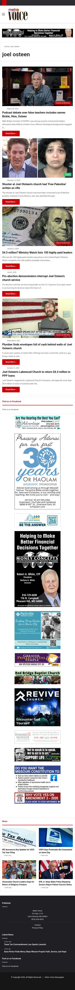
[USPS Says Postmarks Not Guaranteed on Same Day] (56, 837)
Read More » (11, 133)
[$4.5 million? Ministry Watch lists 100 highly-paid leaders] (37, 226)
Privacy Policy (37, 928)
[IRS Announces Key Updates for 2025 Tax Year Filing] (19, 837)
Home (5, 46)
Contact (37, 925)
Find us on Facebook (10, 409)
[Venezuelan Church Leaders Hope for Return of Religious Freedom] (19, 869)
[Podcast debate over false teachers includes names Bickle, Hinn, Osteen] (37, 86)
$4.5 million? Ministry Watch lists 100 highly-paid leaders (37, 252)
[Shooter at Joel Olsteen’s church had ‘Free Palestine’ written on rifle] (37, 158)
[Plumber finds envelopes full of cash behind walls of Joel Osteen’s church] (37, 318)
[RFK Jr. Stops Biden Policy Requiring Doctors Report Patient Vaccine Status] (56, 869)
